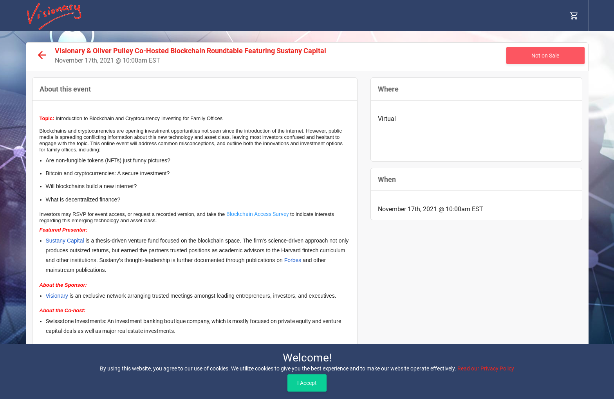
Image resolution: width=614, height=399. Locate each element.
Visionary (57, 296)
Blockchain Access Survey (257, 214)
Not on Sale (545, 55)
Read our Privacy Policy (485, 368)
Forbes (293, 260)
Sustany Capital (65, 240)
